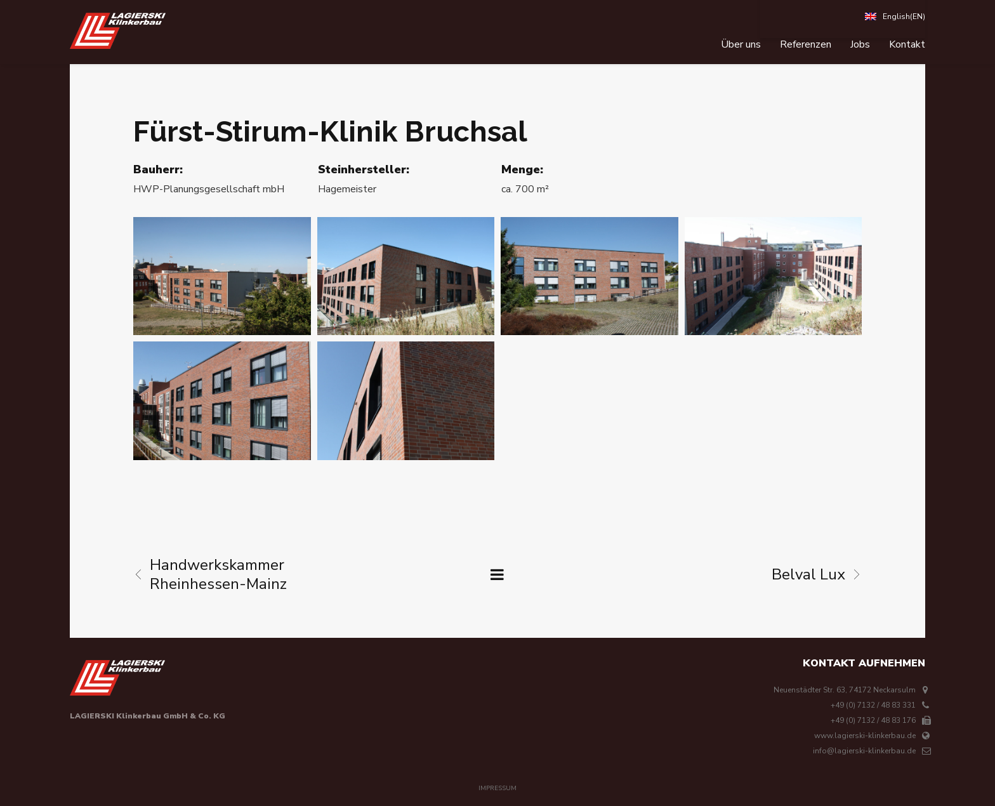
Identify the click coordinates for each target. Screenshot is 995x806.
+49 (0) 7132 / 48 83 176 (873, 720)
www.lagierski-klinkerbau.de (865, 735)
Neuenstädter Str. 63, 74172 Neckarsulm (845, 690)
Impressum (497, 788)
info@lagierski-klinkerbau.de (864, 751)
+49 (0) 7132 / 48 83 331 (873, 705)
